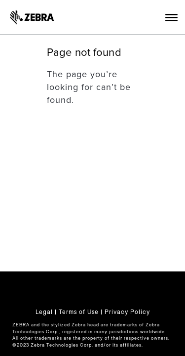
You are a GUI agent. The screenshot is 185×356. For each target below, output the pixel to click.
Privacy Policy (127, 312)
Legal (44, 312)
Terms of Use (79, 312)
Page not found (84, 52)
